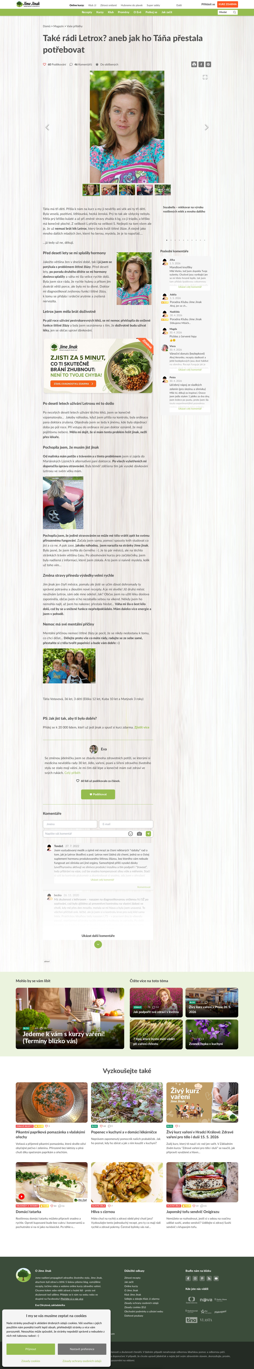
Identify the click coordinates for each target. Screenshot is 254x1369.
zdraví (47, 961)
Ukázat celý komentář (102, 880)
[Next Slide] (206, 127)
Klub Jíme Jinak (132, 1295)
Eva (104, 749)
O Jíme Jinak (131, 1290)
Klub (111, 12)
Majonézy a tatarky (27, 1206)
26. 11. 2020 (71, 895)
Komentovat (143, 887)
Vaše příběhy (75, 26)
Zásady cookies (30, 1361)
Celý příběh (72, 773)
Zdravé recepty (24, 1126)
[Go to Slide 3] (127, 190)
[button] (127, 127)
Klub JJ (92, 5)
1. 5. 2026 (175, 263)
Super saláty (153, 5)
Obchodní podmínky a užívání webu (143, 1311)
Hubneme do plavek (132, 5)
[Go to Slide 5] (162, 190)
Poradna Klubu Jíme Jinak (186, 302)
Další (179, 5)
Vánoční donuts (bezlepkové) (187, 353)
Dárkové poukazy (133, 1316)
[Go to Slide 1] (91, 190)
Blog (94, 1126)
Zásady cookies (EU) (135, 1307)
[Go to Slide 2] (109, 190)
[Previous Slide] (47, 127)
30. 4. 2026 (176, 315)
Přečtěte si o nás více (72, 1299)
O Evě (137, 12)
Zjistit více (141, 727)
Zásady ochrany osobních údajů (141, 1303)
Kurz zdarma (228, 4)
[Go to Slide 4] (145, 190)
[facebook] (201, 64)
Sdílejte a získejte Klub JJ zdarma (141, 1299)
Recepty (87, 12)
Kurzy (100, 12)
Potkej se (151, 12)
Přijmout (30, 1349)
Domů (46, 26)
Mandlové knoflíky (181, 267)
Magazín (58, 26)
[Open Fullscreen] (205, 77)
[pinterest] (208, 64)
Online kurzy (131, 1286)
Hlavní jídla (98, 1206)
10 (204, 240)
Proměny (123, 12)
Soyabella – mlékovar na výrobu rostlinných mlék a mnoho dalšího (184, 209)
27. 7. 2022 (72, 846)
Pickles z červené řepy (183, 336)
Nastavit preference (82, 1349)
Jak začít (167, 12)
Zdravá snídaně (108, 5)
